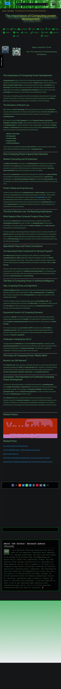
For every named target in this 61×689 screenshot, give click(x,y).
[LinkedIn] (23, 485)
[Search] (47, 4)
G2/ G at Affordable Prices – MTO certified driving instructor (21, 450)
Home (4, 11)
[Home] (7, 3)
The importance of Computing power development (30, 17)
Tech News (10, 11)
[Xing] (44, 485)
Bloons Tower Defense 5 (10, 454)
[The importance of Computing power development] (16, 55)
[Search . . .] (31, 4)
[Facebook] (13, 485)
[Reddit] (20, 485)
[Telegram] (30, 485)
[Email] (48, 485)
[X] (16, 485)
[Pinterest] (37, 485)
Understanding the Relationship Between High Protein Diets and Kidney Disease (27, 462)
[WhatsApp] (26, 485)
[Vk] (41, 485)
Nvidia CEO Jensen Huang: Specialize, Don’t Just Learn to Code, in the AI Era (26, 458)
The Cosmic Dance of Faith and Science (15, 446)
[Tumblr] (33, 485)
